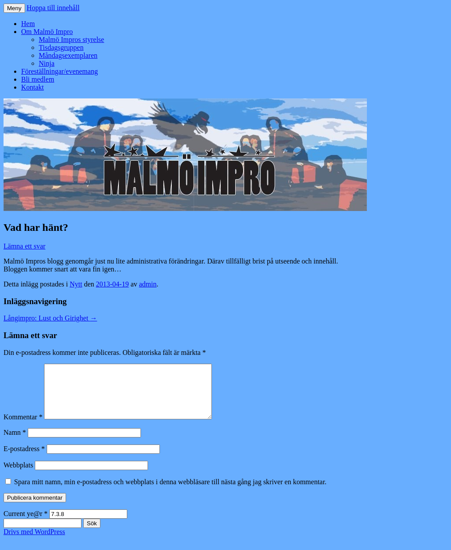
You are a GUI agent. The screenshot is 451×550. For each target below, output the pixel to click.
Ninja (47, 63)
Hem (28, 23)
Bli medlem (37, 79)
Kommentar (23, 427)
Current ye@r (26, 524)
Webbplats (18, 475)
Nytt (76, 284)
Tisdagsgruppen (61, 47)
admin (148, 284)
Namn (15, 443)
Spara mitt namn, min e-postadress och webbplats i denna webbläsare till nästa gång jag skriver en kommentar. (170, 492)
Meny (14, 8)
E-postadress (24, 459)
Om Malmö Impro (47, 31)
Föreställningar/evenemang (59, 71)
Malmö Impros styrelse (71, 39)
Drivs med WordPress (34, 542)
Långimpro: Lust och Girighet (50, 318)
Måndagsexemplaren (68, 55)
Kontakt (32, 87)
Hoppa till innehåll (53, 7)
